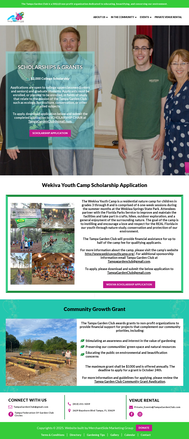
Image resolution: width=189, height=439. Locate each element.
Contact (146, 434)
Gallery (114, 434)
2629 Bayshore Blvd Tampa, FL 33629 (94, 410)
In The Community (124, 17)
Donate (144, 427)
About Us (100, 17)
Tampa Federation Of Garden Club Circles (34, 414)
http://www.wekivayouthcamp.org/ (110, 254)
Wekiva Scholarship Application (129, 284)
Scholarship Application (50, 133)
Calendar (129, 434)
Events (146, 17)
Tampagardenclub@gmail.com (129, 261)
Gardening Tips (96, 434)
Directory (75, 434)
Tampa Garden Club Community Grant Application (129, 381)
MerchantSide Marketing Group (111, 428)
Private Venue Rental (168, 17)
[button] (28, 407)
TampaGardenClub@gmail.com (50, 121)
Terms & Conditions (52, 434)
